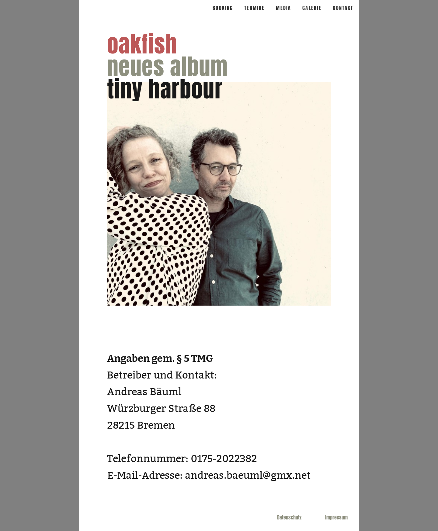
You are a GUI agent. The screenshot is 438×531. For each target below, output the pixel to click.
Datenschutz (289, 517)
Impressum (336, 517)
